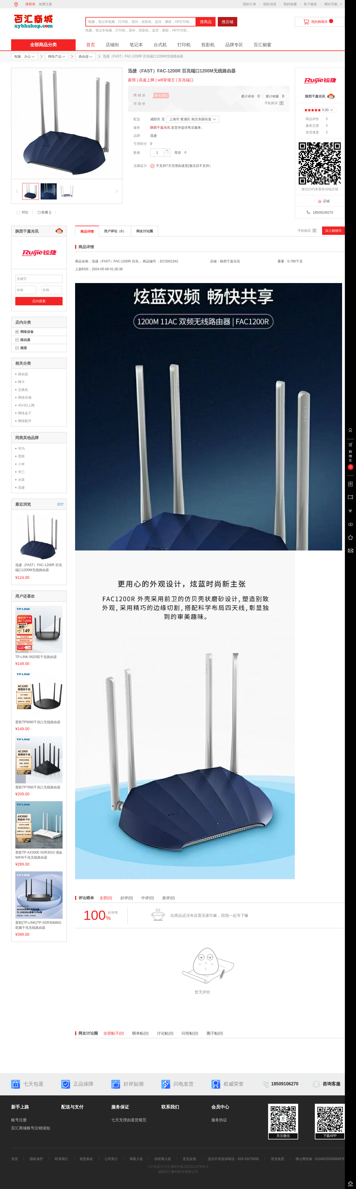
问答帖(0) (190, 1033)
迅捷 (153, 136)
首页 (90, 44)
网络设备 (27, 332)
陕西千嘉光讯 (160, 128)
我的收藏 (290, 4)
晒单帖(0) (140, 1033)
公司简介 (111, 1159)
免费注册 (45, 4)
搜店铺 (227, 22)
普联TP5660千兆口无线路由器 (37, 722)
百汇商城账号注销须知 (30, 1128)
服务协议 (219, 1120)
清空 (60, 504)
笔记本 (136, 44)
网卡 (21, 382)
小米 (21, 464)
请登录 (30, 4)
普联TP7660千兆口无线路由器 (37, 787)
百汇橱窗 (262, 44)
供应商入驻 (162, 1159)
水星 (21, 480)
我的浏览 (269, 4)
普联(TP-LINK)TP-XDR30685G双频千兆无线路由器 (38, 925)
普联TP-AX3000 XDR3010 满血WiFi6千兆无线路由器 (38, 855)
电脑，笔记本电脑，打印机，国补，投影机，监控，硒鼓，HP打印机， (137, 30)
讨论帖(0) (165, 1033)
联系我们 (61, 1159)
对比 (25, 212)
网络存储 (24, 397)
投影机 (208, 44)
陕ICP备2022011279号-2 (189, 1167)
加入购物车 (333, 231)
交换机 (23, 390)
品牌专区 (234, 44)
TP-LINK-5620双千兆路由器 (36, 657)
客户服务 (310, 4)
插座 (23, 348)
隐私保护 (36, 1159)
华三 (21, 472)
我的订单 (249, 4)
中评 (147, 898)
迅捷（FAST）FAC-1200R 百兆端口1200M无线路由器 (38, 567)
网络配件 (24, 421)
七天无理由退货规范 (128, 1120)
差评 (168, 898)
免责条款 (86, 1159)
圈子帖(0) (215, 1033)
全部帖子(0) (113, 1033)
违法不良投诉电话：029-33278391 (233, 1159)
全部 (106, 898)
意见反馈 (189, 1159)
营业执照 (277, 1159)
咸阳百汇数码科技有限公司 (178, 1172)
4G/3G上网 (26, 405)
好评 (126, 898)
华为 (21, 448)
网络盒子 (24, 413)
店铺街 (112, 44)
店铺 (324, 201)
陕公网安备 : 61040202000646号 (320, 1159)
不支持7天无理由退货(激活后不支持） (181, 166)
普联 (21, 456)
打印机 (184, 44)
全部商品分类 (43, 44)
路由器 (25, 340)
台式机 (160, 44)
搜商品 (206, 22)
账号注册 (19, 1120)
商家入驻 (136, 1159)
